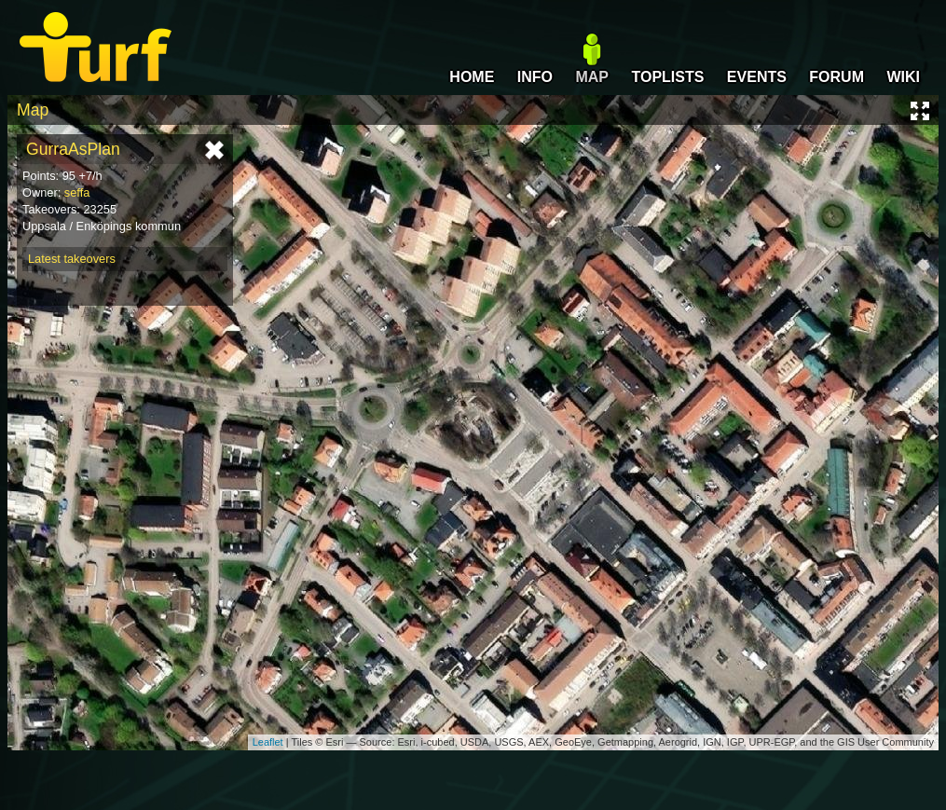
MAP (592, 77)
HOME (471, 77)
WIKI (903, 77)
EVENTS (757, 77)
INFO (535, 77)
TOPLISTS (667, 77)
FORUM (836, 77)
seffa (77, 192)
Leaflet (268, 742)
